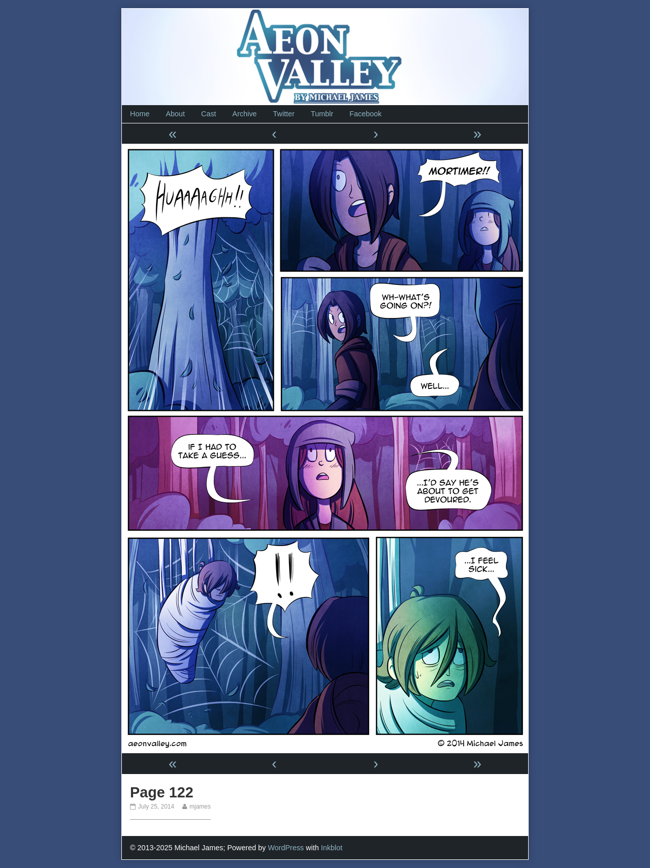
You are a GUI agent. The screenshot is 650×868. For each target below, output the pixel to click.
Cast (208, 114)
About (175, 114)
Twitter (284, 114)
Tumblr (322, 114)
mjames (200, 806)
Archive (245, 114)
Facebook (365, 114)
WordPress (286, 848)
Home (139, 114)
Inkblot (331, 848)
